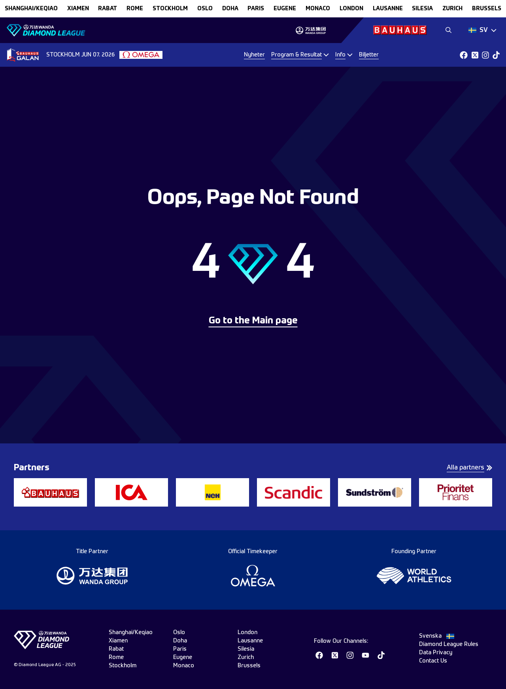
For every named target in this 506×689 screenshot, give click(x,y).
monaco (318, 8)
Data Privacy (435, 652)
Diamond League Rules (448, 644)
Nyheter (254, 55)
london (351, 8)
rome (134, 8)
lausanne (388, 8)
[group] (310, 30)
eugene (285, 8)
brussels (486, 8)
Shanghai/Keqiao (31, 8)
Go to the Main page (253, 321)
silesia (422, 8)
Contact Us (433, 661)
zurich (452, 8)
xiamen (78, 8)
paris (255, 8)
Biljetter (369, 55)
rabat (107, 8)
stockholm (170, 8)
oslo (205, 8)
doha (230, 8)
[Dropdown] (482, 30)
